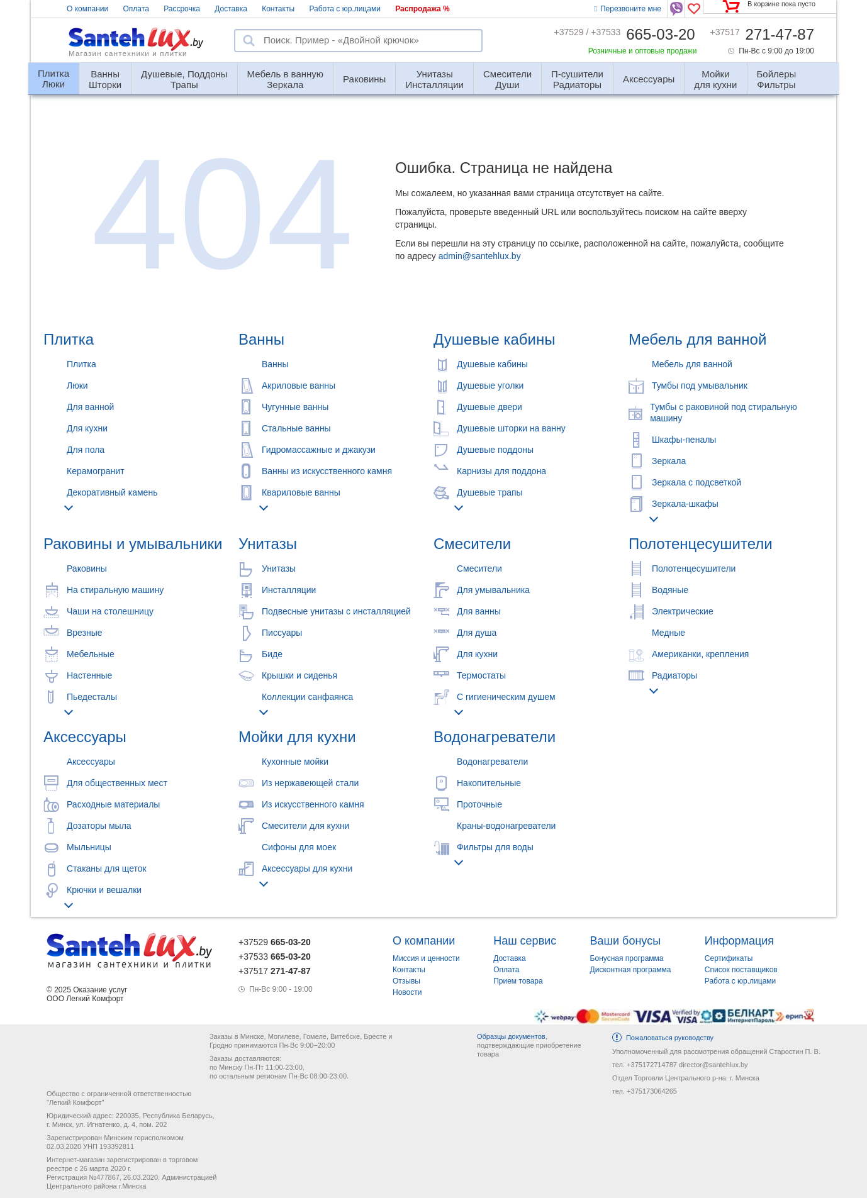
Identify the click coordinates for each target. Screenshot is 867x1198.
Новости (407, 992)
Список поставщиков (741, 969)
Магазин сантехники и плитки (128, 53)
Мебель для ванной (697, 339)
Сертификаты (729, 958)
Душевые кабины (494, 339)
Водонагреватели (495, 736)
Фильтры (777, 74)
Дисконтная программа (630, 969)
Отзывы (406, 981)
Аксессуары (648, 79)
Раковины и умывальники (132, 543)
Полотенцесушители (701, 543)
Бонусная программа (627, 958)
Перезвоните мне (628, 8)
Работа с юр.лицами (344, 8)
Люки (53, 73)
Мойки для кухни (297, 736)
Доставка (231, 8)
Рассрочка (182, 8)
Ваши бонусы (625, 941)
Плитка (68, 339)
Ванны (261, 339)
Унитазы (267, 543)
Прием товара (518, 981)
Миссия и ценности (426, 958)
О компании (87, 8)
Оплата (136, 8)
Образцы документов (511, 1036)
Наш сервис (524, 941)
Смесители (472, 543)
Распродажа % (422, 8)
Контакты (278, 8)
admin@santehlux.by (480, 256)
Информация (739, 941)
